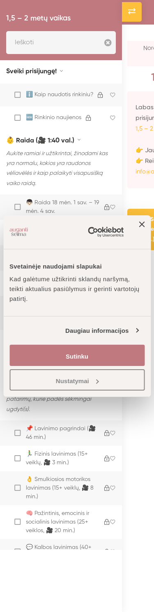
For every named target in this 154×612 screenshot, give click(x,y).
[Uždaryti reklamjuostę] (142, 232)
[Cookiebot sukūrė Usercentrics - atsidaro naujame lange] (92, 232)
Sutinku (77, 356)
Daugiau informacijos (97, 330)
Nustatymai (77, 380)
